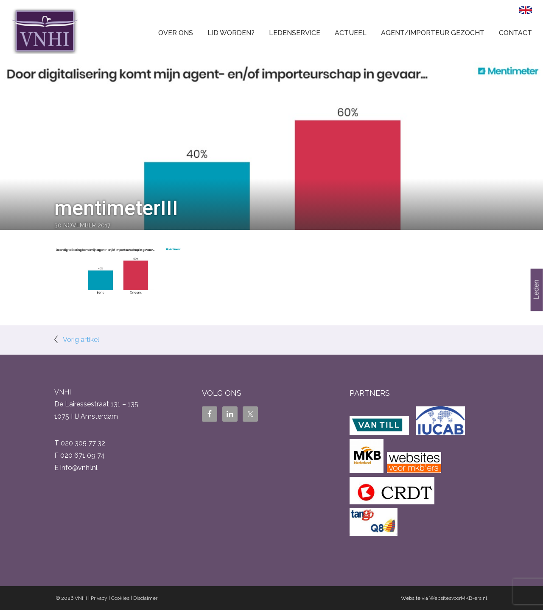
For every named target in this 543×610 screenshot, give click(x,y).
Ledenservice (294, 33)
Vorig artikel (81, 340)
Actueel (351, 33)
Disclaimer (145, 598)
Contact (515, 33)
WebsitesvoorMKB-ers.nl (458, 598)
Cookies (120, 598)
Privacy (99, 598)
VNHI (81, 598)
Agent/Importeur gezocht (432, 33)
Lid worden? (231, 33)
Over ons (175, 33)
